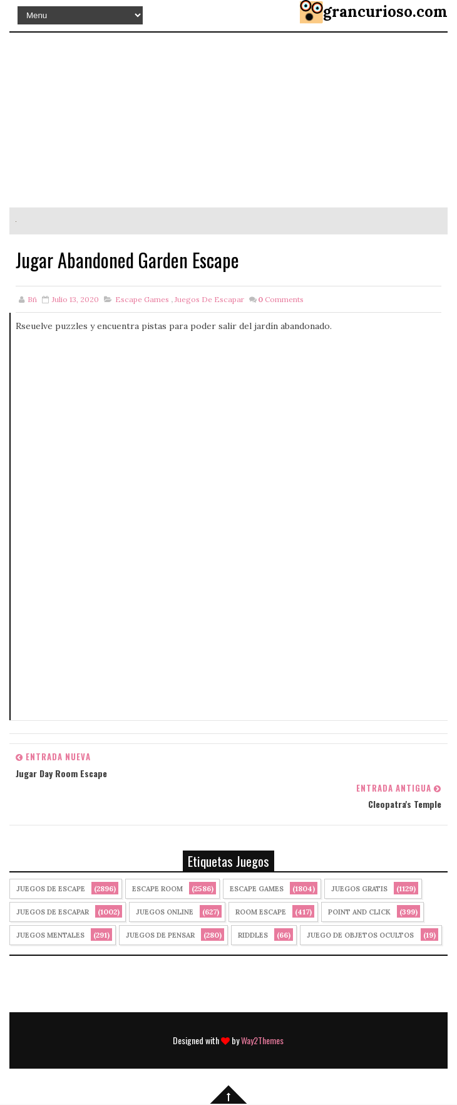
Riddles (253, 935)
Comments (281, 299)
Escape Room (157, 888)
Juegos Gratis (359, 888)
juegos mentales (50, 935)
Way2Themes (262, 1040)
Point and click (359, 912)
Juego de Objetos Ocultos (360, 935)
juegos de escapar (209, 299)
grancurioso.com (385, 11)
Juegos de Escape (50, 888)
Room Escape (260, 912)
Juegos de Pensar (160, 935)
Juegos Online (164, 912)
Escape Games (142, 299)
